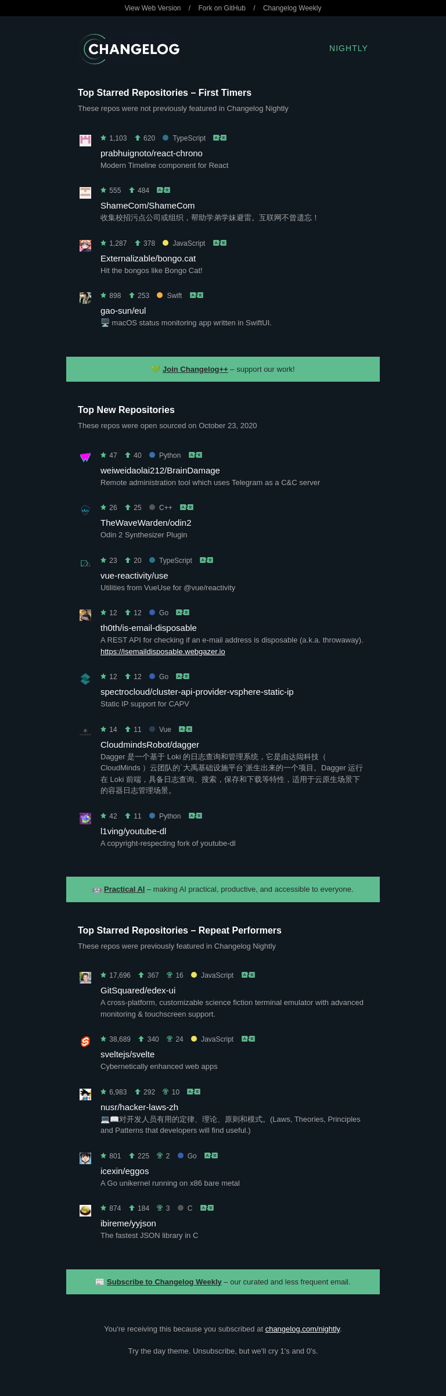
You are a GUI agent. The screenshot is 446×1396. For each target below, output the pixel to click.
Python (165, 455)
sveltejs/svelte (127, 1054)
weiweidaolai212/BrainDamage (160, 470)
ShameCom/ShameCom (147, 205)
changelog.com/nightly (302, 1329)
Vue (160, 730)
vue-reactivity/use (134, 575)
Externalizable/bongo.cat (148, 258)
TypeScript (184, 138)
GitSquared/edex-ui (137, 990)
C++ (160, 508)
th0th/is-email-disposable (148, 628)
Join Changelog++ (195, 369)
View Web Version (153, 8)
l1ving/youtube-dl (133, 831)
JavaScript (184, 243)
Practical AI (124, 889)
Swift (169, 296)
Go (158, 613)
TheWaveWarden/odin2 (145, 522)
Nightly (348, 48)
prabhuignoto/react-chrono (151, 153)
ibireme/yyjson (128, 1223)
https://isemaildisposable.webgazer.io (162, 651)
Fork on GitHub (222, 8)
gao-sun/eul (123, 310)
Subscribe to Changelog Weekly (164, 1281)
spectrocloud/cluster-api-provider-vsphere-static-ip (197, 692)
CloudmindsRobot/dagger (149, 744)
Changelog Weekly (292, 8)
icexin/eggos (124, 1171)
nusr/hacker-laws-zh (139, 1107)
